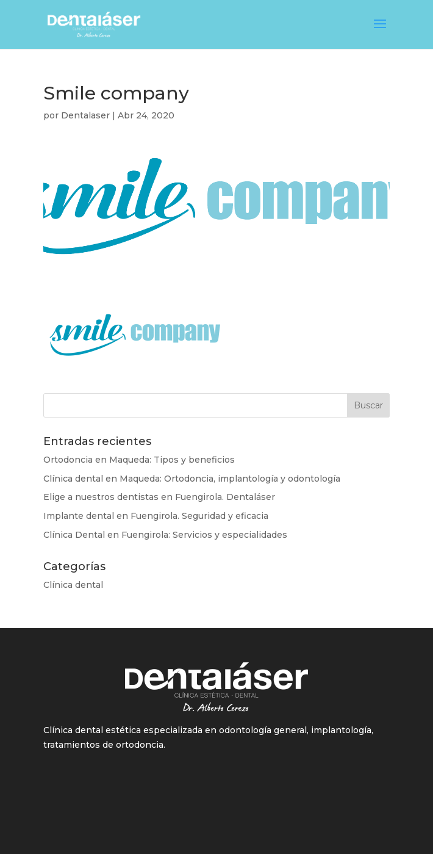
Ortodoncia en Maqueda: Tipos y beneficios (139, 459)
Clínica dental (73, 584)
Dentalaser (85, 115)
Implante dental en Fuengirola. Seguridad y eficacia (155, 515)
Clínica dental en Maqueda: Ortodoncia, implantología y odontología (191, 478)
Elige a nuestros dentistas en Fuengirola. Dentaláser (159, 496)
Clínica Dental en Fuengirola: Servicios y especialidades (165, 534)
